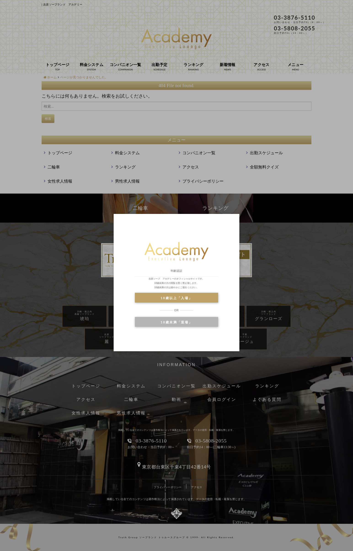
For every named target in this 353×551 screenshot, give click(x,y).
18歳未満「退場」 (176, 322)
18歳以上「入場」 (176, 298)
